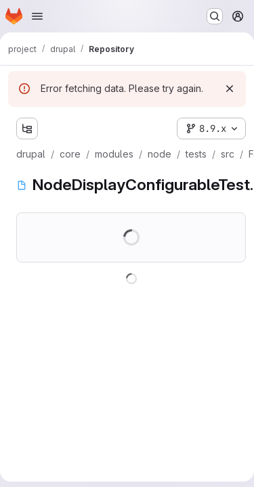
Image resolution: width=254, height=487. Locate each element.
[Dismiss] (229, 88)
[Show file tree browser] (27, 128)
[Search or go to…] (215, 16)
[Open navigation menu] (37, 16)
